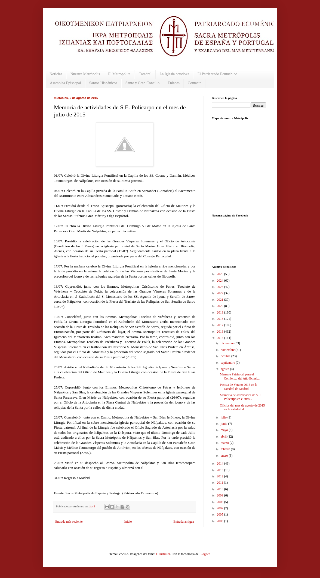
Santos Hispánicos (103, 83)
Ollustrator (163, 554)
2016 (220, 331)
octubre (226, 356)
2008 (220, 502)
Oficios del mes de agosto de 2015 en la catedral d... (242, 407)
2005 (220, 514)
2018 (220, 319)
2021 (220, 300)
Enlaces (174, 83)
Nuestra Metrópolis (85, 74)
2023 (220, 287)
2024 (220, 280)
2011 (220, 482)
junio (224, 424)
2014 (220, 463)
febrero (226, 449)
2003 (220, 521)
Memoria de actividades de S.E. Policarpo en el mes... (240, 397)
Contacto (195, 83)
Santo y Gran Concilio (142, 83)
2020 (220, 306)
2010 (220, 489)
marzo (225, 443)
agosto (225, 369)
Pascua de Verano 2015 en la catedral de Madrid (238, 386)
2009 (220, 495)
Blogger (204, 554)
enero (225, 455)
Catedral (145, 74)
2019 (220, 312)
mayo (225, 430)
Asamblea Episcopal (65, 83)
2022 (220, 293)
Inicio (128, 521)
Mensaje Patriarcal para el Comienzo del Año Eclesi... (240, 376)
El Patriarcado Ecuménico (217, 74)
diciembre (228, 343)
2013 (220, 470)
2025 (220, 274)
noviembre (228, 350)
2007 (220, 508)
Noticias (56, 74)
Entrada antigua (183, 521)
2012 (220, 476)
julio (224, 417)
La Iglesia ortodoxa (174, 74)
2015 (220, 338)
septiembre (228, 363)
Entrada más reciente (69, 521)
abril (224, 436)
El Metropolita (119, 74)
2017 (220, 325)
